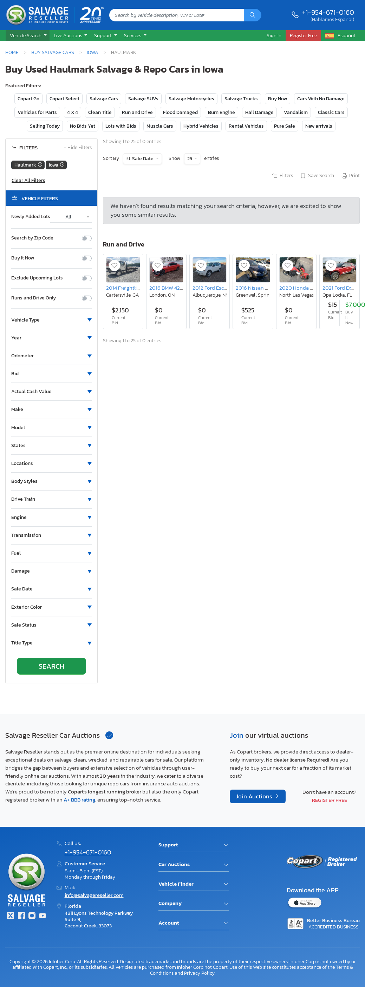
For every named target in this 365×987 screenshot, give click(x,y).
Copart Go (28, 98)
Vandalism (296, 112)
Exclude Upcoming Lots (37, 278)
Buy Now (277, 98)
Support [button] (103, 35)
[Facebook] (21, 916)
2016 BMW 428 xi (168, 288)
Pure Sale (284, 126)
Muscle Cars (159, 126)
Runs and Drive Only (33, 298)
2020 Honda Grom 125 (305, 288)
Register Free (329, 800)
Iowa (92, 52)
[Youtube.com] (42, 916)
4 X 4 (72, 112)
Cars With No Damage (321, 98)
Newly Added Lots (30, 217)
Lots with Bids (120, 126)
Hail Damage (259, 112)
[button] (28, 35)
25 (190, 158)
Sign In (274, 35)
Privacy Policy (199, 972)
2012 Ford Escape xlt (216, 288)
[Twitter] (10, 916)
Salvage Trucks (241, 98)
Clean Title (100, 112)
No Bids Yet (82, 126)
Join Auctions (255, 796)
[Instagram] (32, 916)
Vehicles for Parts (37, 112)
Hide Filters (78, 147)
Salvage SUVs (143, 98)
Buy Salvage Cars (52, 52)
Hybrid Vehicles (201, 126)
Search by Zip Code (32, 238)
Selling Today (45, 126)
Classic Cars (331, 112)
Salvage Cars (104, 98)
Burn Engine (221, 112)
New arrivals (318, 126)
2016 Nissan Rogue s (259, 288)
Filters (282, 176)
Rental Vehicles (246, 126)
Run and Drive (137, 112)
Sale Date (143, 158)
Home (12, 52)
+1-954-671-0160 (328, 12)
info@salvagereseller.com (94, 895)
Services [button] (133, 35)
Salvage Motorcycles (191, 98)
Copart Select (64, 98)
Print (350, 176)
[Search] (252, 15)
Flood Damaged (180, 112)
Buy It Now (22, 258)
